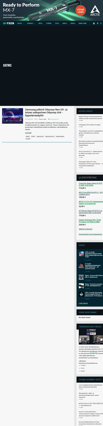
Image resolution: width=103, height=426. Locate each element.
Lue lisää (28, 117)
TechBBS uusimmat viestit (90, 364)
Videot (40, 23)
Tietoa (57, 23)
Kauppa (73, 23)
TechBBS (48, 23)
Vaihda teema (82, 23)
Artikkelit (31, 23)
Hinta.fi (65, 23)
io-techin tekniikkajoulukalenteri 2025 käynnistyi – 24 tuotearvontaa (93, 251)
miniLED (28, 123)
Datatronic (88, 162)
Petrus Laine (42, 104)
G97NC (33, 121)
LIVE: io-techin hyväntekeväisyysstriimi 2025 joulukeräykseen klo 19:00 (93, 239)
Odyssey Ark (40, 121)
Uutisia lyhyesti (86, 95)
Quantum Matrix (60, 121)
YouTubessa (93, 336)
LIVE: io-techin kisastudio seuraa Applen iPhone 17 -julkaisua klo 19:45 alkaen (94, 278)
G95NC (28, 121)
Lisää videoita (83, 288)
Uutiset (20, 23)
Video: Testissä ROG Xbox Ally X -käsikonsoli (94, 261)
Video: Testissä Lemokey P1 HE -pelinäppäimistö (93, 269)
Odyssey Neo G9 (49, 121)
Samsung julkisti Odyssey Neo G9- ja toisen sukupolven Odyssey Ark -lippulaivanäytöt (46, 97)
